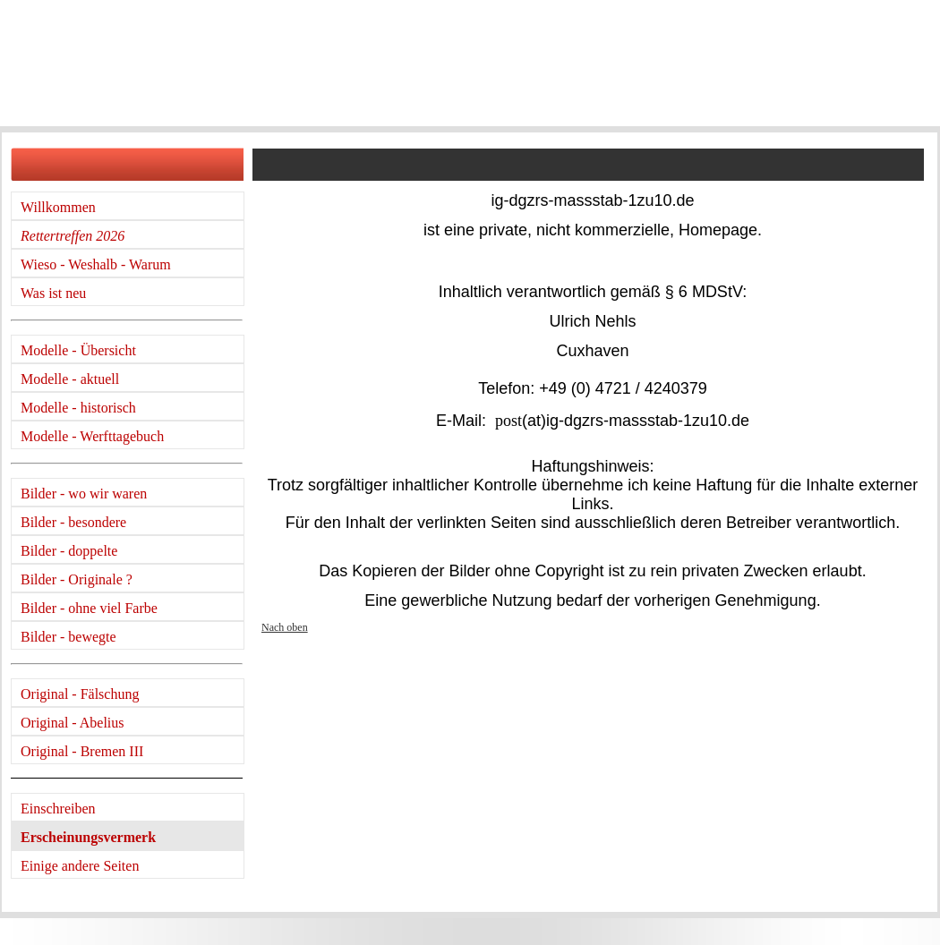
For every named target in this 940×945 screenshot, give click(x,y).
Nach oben (284, 627)
